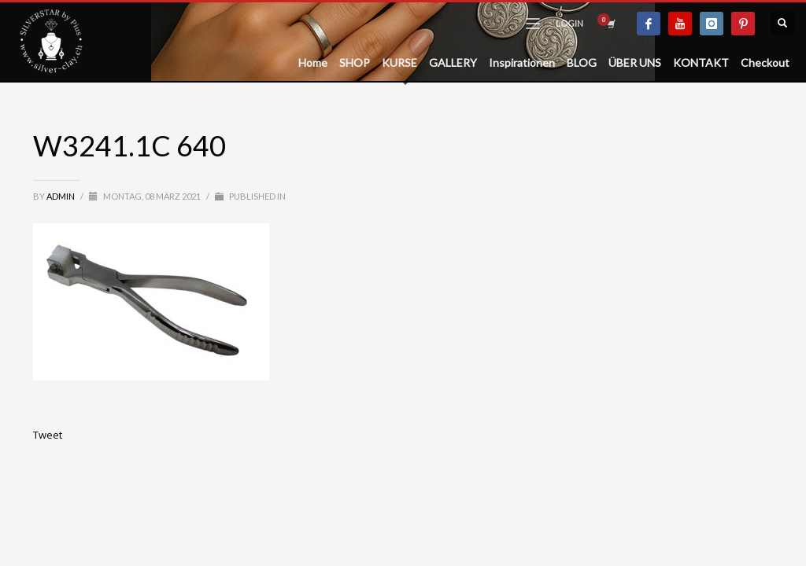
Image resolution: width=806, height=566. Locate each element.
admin (61, 196)
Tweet (47, 435)
